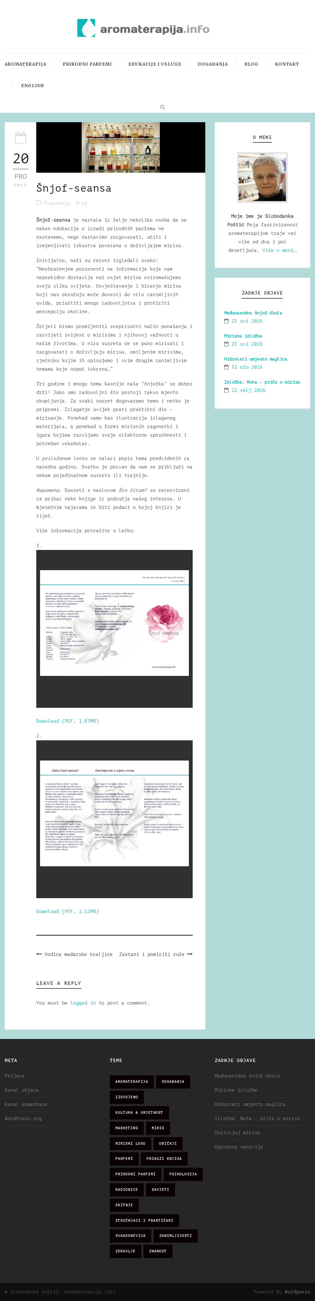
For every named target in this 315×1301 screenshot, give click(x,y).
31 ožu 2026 (247, 367)
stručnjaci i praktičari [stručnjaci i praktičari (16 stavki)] (144, 1221)
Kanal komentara (26, 1104)
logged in (83, 1003)
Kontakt (287, 64)
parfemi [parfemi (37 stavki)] (124, 1159)
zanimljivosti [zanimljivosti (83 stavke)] (175, 1236)
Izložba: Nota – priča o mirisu (262, 382)
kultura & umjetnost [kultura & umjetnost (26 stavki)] (139, 1113)
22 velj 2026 (248, 390)
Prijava (15, 1076)
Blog (251, 64)
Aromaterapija (25, 64)
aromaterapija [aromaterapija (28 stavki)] (131, 1082)
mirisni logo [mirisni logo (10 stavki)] (130, 1144)
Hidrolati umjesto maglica (255, 359)
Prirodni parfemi (87, 64)
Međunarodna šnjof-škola (253, 313)
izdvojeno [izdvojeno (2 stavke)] (126, 1097)
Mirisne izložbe (243, 336)
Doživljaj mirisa (237, 1133)
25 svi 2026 (247, 321)
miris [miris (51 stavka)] (158, 1128)
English (32, 85)
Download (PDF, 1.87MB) (67, 721)
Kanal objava (22, 1090)
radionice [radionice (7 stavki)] (126, 1190)
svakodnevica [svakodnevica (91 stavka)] (130, 1236)
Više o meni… (279, 250)
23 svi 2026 (247, 344)
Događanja (213, 64)
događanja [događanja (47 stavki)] (173, 1082)
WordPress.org (23, 1118)
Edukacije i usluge (154, 64)
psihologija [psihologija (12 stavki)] (183, 1174)
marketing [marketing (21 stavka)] (126, 1128)
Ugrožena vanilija (239, 1147)
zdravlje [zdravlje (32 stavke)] (125, 1251)
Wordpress (297, 1292)
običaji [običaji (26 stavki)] (168, 1144)
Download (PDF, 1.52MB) (67, 911)
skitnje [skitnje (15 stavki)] (124, 1205)
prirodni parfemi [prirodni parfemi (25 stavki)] (135, 1174)
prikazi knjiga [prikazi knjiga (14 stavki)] (164, 1159)
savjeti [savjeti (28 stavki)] (160, 1190)
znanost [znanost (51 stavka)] (158, 1251)
